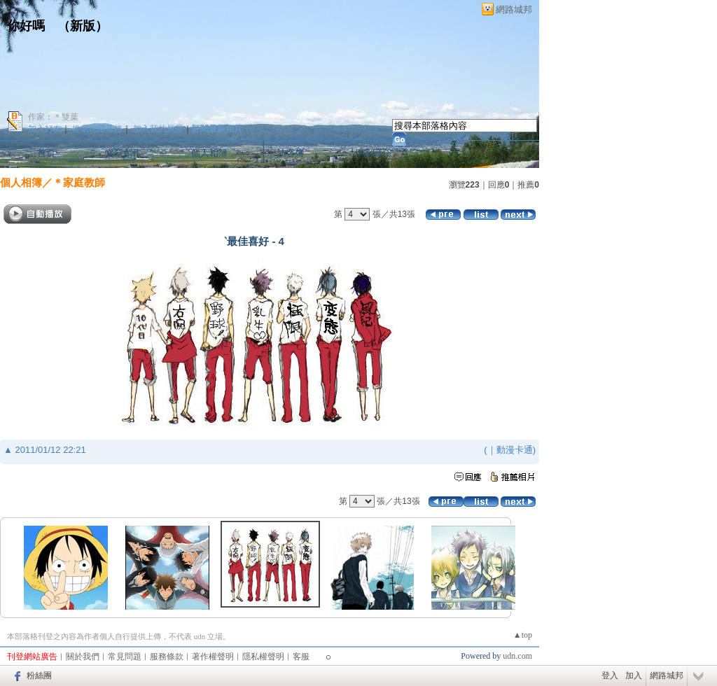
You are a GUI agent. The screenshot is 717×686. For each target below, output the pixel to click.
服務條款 (166, 657)
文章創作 (123, 153)
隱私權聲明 (263, 657)
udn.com (517, 656)
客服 (301, 657)
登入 (609, 675)
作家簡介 (372, 153)
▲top (522, 635)
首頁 (46, 153)
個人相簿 (209, 153)
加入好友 (45, 129)
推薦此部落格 (97, 129)
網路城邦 (514, 9)
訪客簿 (291, 153)
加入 (633, 675)
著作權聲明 (213, 657)
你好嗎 (26, 26)
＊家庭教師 (79, 182)
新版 (82, 26)
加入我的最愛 (158, 129)
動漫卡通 (514, 449)
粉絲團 (39, 675)
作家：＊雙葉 (53, 117)
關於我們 (82, 657)
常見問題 (124, 657)
